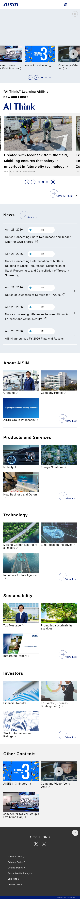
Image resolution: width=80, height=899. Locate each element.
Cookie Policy (15, 868)
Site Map (13, 879)
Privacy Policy (16, 862)
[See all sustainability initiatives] (68, 654)
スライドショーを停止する (53, 182)
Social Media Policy (19, 873)
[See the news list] (29, 215)
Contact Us (14, 884)
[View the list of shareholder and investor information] (68, 735)
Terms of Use (15, 856)
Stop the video (75, 14)
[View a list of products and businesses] (68, 496)
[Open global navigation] (74, 4)
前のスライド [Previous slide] (30, 77)
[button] (42, 77)
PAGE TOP (75, 833)
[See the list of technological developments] (68, 577)
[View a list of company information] (68, 418)
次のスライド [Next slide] (36, 77)
